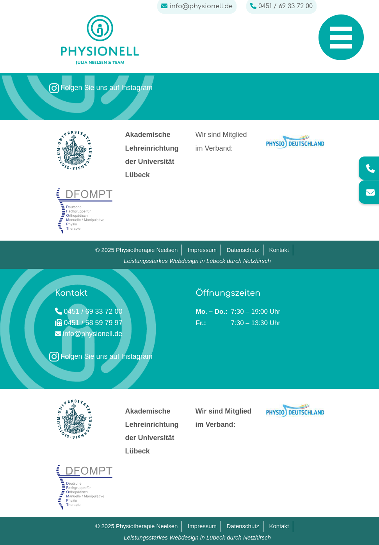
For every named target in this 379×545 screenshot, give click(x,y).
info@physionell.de (92, 334)
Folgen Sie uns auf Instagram (101, 88)
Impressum (202, 249)
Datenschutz (243, 249)
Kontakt (279, 249)
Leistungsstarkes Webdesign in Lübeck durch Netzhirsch (197, 260)
